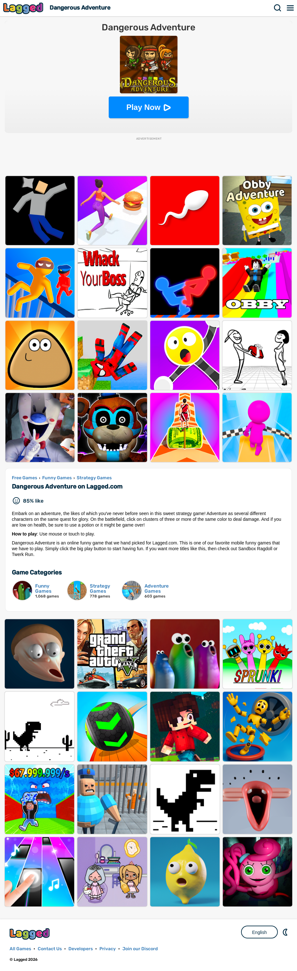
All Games (20, 949)
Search (277, 8)
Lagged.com (30, 934)
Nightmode (285, 932)
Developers (80, 949)
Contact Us (50, 949)
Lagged (24, 8)
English (259, 932)
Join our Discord (140, 949)
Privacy (107, 949)
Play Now (143, 107)
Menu (290, 8)
